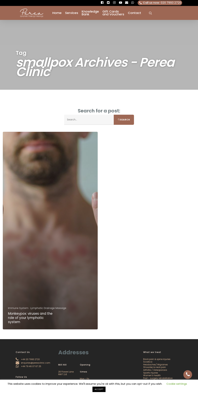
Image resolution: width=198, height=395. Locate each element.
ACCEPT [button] (99, 389)
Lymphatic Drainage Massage (48, 310)
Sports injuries (150, 372)
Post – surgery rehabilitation (158, 378)
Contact (134, 13)
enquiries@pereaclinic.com (33, 362)
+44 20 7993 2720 (28, 359)
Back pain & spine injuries (156, 359)
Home (57, 13)
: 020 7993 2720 (160, 2)
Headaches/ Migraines (155, 364)
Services (71, 13)
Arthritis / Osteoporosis (155, 369)
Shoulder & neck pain (154, 367)
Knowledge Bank (90, 13)
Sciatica (147, 361)
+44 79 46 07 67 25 (28, 366)
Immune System (18, 310)
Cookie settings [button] (176, 384)
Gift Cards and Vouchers (113, 13)
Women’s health (152, 375)
